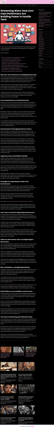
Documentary (33, 5)
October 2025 (41, 46)
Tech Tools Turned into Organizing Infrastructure (12, 65)
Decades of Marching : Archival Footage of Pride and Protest (31, 355)
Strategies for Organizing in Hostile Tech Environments (14, 63)
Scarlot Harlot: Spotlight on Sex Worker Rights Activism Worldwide (26, 419)
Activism (24, 5)
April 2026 (40, 35)
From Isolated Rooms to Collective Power (11, 59)
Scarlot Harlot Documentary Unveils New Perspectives (25, 397)
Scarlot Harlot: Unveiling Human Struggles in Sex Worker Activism (9, 398)
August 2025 (41, 50)
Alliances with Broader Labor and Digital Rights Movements (15, 66)
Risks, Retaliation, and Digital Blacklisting (11, 68)
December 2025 (41, 42)
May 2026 (40, 33)
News (21, 5)
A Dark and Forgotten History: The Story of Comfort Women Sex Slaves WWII (5, 355)
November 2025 (41, 44)
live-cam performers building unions (9, 284)
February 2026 (41, 39)
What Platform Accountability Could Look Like (12, 69)
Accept (32, 426)
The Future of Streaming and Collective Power (12, 71)
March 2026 (41, 37)
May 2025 (40, 55)
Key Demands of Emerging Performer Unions (12, 60)
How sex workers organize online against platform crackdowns (20, 201)
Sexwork (28, 5)
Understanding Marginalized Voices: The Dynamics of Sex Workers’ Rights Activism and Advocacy (8, 376)
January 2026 (41, 41)
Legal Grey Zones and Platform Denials (10, 62)
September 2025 (41, 48)
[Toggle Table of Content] (1, 56)
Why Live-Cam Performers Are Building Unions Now (13, 57)
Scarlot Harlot (4, 46)
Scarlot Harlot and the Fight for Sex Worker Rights (8, 418)
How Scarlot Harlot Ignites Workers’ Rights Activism (24, 375)
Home (18, 5)
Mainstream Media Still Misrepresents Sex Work (19, 355)
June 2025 (40, 53)
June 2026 (40, 32)
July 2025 (40, 52)
